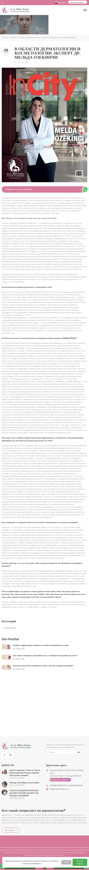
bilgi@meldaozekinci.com (59, 789)
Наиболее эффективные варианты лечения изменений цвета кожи (40, 645)
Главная (4, 37)
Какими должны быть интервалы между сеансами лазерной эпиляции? (43, 665)
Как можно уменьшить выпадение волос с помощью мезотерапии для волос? (45, 655)
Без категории (10, 628)
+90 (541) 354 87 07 (58, 785)
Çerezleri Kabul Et (80, 862)
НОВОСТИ (12, 37)
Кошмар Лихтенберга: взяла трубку (24, 782)
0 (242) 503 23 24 (75, 785)
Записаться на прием (77, 2)
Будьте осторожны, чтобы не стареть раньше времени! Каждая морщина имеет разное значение (24, 773)
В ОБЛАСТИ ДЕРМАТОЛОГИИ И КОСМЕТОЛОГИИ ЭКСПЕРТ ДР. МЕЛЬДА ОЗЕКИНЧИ (47, 53)
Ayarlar (66, 862)
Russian (61, 3)
